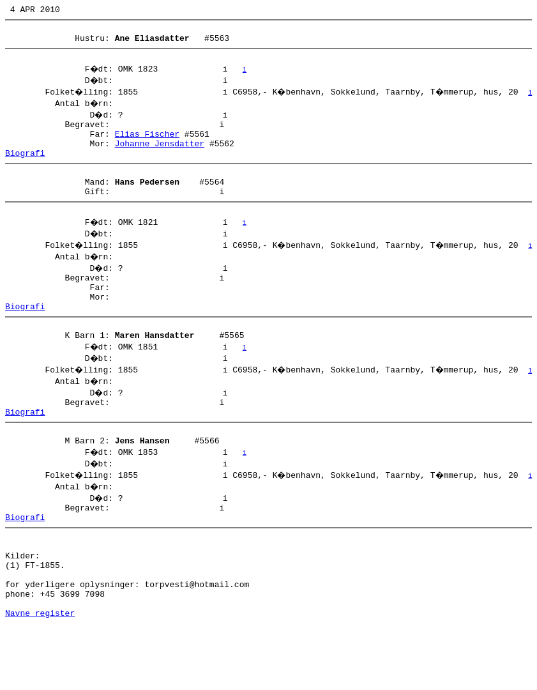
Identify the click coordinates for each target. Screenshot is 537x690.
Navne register (40, 676)
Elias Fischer (147, 145)
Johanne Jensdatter (159, 156)
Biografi (25, 168)
